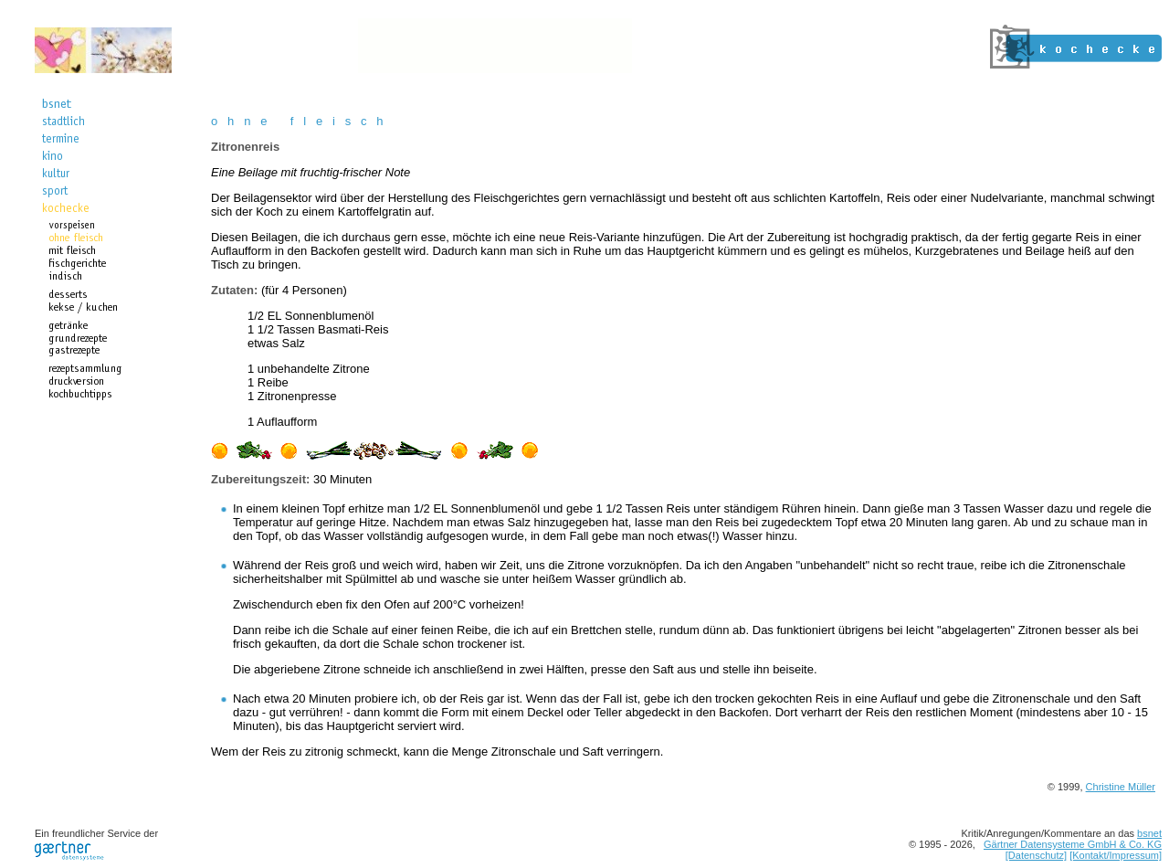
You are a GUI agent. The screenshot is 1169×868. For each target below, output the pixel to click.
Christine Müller (1120, 786)
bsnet (1149, 833)
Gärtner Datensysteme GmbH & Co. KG (1073, 844)
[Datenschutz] (1036, 855)
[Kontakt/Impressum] (1115, 855)
